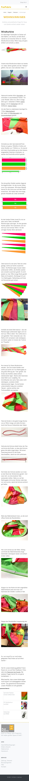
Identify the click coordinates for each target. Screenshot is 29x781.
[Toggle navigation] (26, 7)
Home (4, 12)
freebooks (15, 12)
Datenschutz (5, 749)
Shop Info (23, 2)
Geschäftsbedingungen (8, 745)
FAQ (2, 765)
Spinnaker (20, 95)
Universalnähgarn (6, 115)
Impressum (4, 751)
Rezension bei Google (13, 672)
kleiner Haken (12, 106)
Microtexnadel (14, 113)
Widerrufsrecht (5, 747)
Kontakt (3, 767)
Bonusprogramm (6, 762)
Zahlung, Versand (6, 760)
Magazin (10, 12)
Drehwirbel (14, 104)
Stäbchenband (10, 111)
